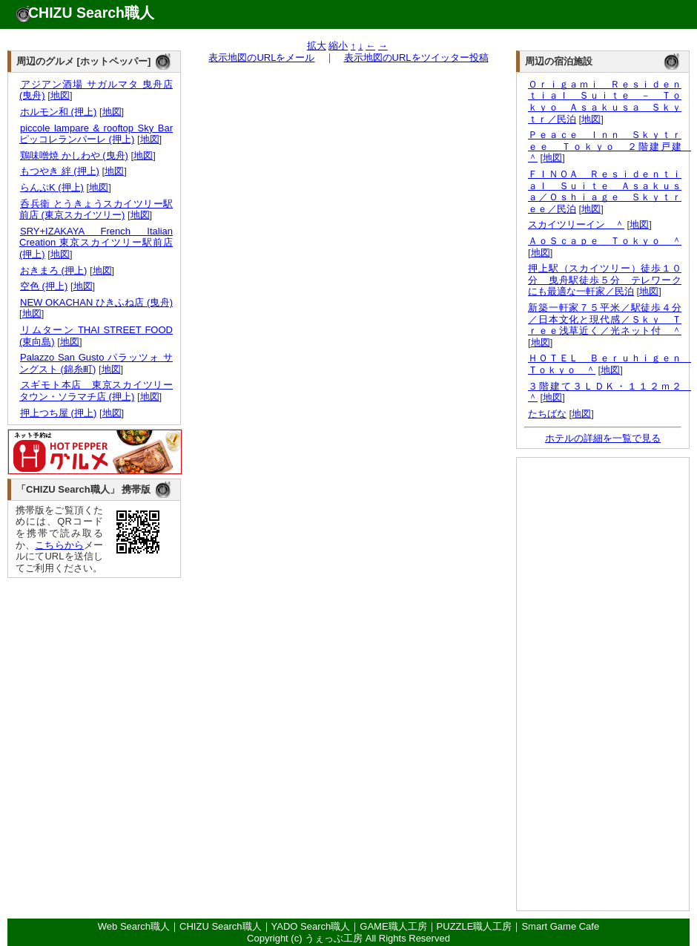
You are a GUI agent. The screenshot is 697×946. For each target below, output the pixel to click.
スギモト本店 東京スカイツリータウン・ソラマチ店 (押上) (96, 390)
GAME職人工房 (393, 926)
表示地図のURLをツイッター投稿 (416, 57)
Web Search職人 (134, 926)
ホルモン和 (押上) (57, 111)
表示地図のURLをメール (261, 57)
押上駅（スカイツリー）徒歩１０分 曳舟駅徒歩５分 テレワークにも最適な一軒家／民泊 (604, 280)
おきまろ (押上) (53, 270)
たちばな (547, 413)
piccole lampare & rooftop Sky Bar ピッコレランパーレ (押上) (96, 133)
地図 (60, 95)
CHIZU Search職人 (91, 12)
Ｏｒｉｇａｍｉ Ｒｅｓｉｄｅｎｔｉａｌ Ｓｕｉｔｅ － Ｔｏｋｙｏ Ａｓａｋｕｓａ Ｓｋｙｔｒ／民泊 (604, 102)
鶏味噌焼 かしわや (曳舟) (73, 155)
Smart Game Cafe (560, 926)
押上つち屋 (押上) (57, 412)
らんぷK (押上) (51, 187)
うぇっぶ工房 (334, 938)
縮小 (338, 45)
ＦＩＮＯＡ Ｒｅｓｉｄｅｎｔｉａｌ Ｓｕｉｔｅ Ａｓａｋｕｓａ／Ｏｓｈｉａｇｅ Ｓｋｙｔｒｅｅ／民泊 (604, 191)
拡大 (316, 45)
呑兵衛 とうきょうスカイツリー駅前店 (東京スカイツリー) (96, 209)
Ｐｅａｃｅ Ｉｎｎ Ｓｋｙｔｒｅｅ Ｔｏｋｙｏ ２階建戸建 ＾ (609, 146)
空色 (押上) (43, 286)
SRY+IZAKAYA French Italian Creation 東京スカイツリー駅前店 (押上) (96, 243)
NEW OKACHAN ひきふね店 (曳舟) (96, 302)
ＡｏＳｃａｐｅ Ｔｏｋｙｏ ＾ (604, 240)
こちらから (59, 545)
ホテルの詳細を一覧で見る (603, 438)
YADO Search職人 (311, 926)
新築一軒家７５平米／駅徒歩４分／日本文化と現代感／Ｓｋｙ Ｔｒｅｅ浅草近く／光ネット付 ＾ (604, 319)
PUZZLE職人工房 (474, 926)
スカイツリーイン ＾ (576, 224)
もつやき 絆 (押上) (59, 171)
